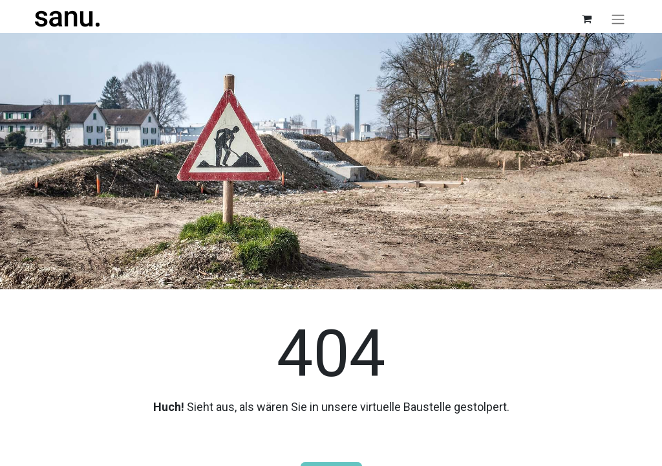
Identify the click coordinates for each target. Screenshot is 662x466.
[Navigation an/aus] (618, 19)
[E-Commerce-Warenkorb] (586, 19)
